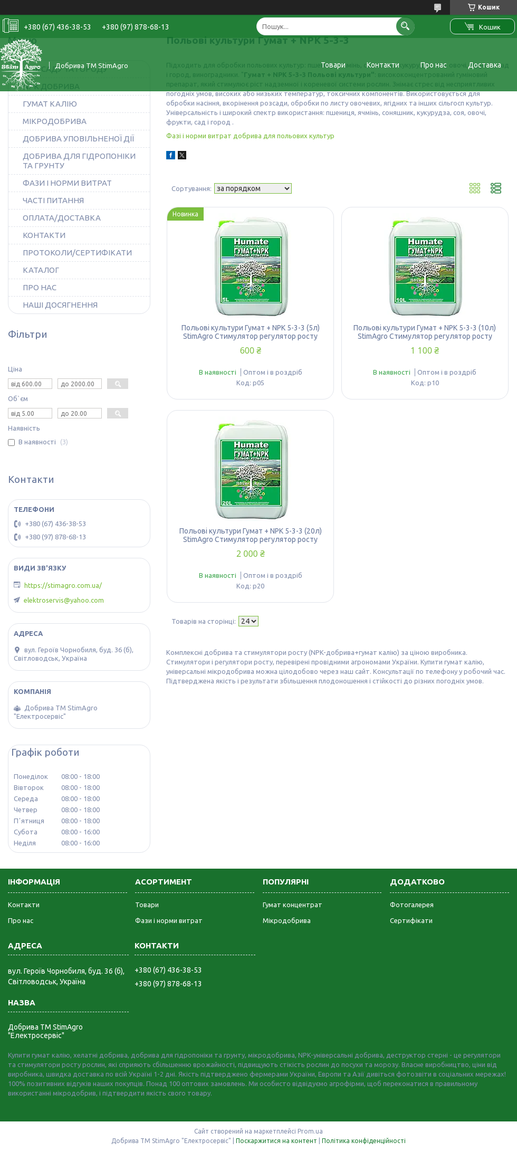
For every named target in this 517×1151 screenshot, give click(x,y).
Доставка (484, 65)
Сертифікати (411, 920)
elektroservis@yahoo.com (64, 600)
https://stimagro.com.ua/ (63, 585)
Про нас (433, 65)
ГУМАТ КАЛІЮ (50, 103)
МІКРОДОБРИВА (55, 121)
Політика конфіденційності (364, 1140)
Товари (333, 65)
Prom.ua (310, 1131)
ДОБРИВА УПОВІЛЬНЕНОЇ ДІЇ (78, 138)
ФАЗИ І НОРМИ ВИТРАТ (67, 182)
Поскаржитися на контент (276, 1140)
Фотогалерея (412, 904)
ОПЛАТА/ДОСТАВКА (62, 217)
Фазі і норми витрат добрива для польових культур (250, 135)
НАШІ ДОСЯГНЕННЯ (60, 304)
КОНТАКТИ (44, 235)
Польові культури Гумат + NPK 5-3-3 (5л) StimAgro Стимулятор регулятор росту (250, 332)
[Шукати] (405, 26)
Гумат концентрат (292, 904)
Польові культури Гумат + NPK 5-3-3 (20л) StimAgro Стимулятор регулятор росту (250, 535)
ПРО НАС (39, 287)
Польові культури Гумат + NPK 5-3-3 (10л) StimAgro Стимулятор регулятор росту (424, 332)
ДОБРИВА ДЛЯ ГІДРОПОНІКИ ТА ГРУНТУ (79, 160)
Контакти (383, 65)
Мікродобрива (287, 920)
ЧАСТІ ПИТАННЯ (53, 200)
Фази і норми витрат (169, 920)
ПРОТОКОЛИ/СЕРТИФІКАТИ (77, 252)
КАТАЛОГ (41, 269)
